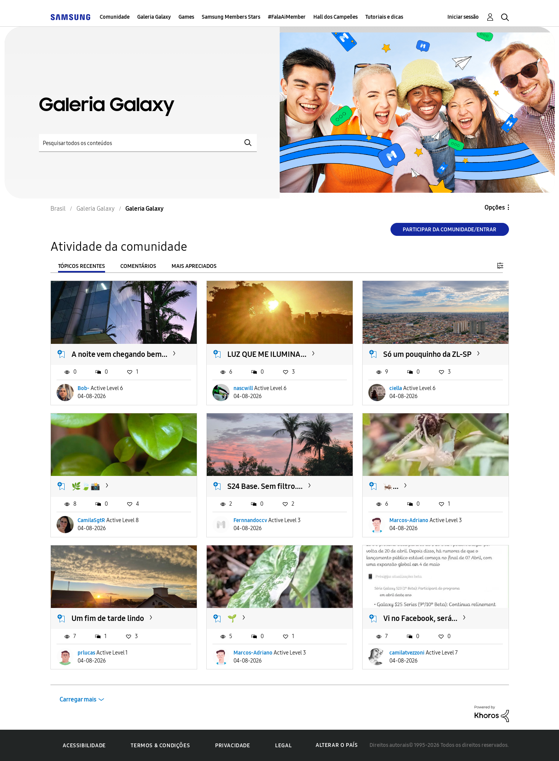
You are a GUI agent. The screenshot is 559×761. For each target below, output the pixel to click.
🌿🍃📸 (85, 486)
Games (186, 17)
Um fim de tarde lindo (107, 618)
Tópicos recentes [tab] (81, 266)
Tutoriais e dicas (384, 17)
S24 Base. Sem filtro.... (265, 486)
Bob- (83, 388)
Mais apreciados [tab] (194, 266)
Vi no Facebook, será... (420, 618)
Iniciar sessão (463, 17)
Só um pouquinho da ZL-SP (427, 354)
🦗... (391, 486)
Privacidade (232, 745)
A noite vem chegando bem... (119, 354)
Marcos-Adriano (408, 520)
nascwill (243, 388)
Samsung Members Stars (231, 17)
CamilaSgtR (91, 520)
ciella (395, 388)
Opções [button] (494, 207)
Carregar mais (78, 699)
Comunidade (115, 17)
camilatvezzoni (407, 653)
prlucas (86, 653)
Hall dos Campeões (335, 17)
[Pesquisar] (148, 143)
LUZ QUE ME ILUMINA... (266, 354)
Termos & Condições (160, 745)
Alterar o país (337, 745)
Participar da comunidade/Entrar (449, 229)
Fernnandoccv (250, 520)
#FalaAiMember (287, 17)
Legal (283, 745)
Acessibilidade (84, 745)
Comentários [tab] (138, 266)
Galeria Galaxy (154, 17)
